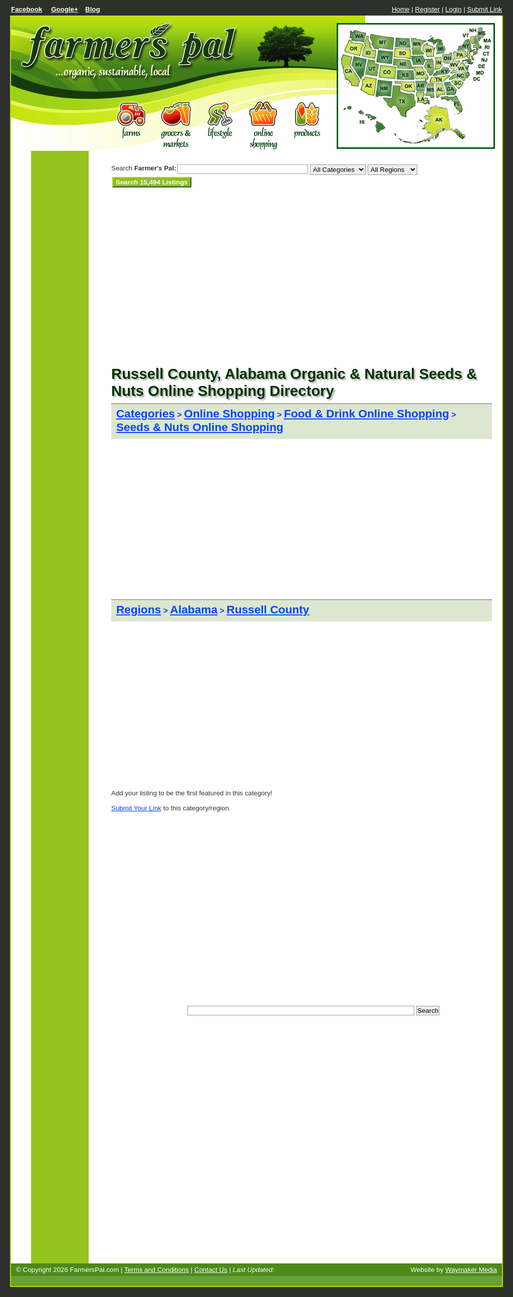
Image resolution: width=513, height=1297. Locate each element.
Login (453, 9)
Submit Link (484, 9)
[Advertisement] (228, 199)
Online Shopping (229, 413)
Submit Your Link (136, 808)
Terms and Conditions (156, 1269)
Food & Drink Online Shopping (366, 413)
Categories (145, 413)
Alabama (193, 609)
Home (401, 9)
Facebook (26, 9)
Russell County (267, 609)
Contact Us (210, 1269)
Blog (92, 9)
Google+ (64, 9)
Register (427, 9)
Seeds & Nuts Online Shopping (200, 427)
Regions (138, 609)
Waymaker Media (471, 1269)
